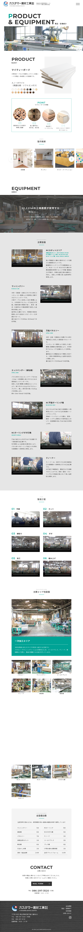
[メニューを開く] (78, 4)
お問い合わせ (67, 913)
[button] (71, 159)
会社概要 (68, 906)
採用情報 (68, 911)
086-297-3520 (40, 890)
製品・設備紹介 (66, 908)
